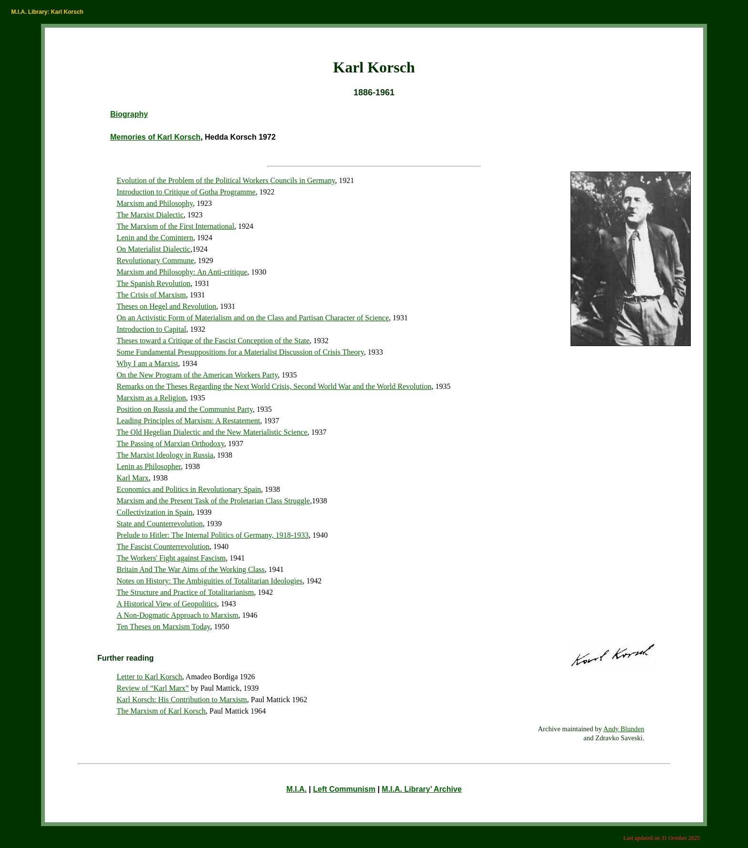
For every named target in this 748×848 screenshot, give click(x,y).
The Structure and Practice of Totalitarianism (185, 592)
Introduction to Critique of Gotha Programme (185, 192)
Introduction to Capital (151, 329)
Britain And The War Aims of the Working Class (190, 569)
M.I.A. (296, 789)
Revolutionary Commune (155, 260)
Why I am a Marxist (147, 363)
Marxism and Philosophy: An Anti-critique (181, 272)
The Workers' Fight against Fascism (171, 558)
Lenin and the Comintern (154, 238)
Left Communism (344, 789)
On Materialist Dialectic (153, 249)
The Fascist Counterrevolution (162, 546)
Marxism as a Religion (151, 398)
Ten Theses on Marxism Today (163, 627)
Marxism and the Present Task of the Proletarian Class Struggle (213, 501)
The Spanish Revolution (153, 283)
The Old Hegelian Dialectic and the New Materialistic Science (211, 432)
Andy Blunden (623, 729)
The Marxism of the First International (175, 226)
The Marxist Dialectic (149, 215)
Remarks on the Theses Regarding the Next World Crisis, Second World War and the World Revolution (273, 386)
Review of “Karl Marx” (152, 688)
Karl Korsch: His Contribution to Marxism (181, 699)
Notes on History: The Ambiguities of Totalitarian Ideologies (209, 581)
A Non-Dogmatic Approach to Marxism (177, 615)
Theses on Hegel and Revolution (166, 306)
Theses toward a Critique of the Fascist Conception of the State (212, 341)
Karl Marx (132, 478)
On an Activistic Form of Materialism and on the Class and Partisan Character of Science (252, 318)
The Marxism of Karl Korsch (161, 711)
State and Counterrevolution (159, 524)
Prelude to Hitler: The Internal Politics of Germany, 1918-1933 (212, 535)
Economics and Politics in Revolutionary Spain (188, 489)
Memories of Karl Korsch (155, 137)
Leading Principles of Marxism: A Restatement (188, 421)
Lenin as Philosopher (148, 466)
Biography (129, 114)
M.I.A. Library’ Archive (421, 789)
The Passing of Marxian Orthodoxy (170, 443)
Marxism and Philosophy (154, 203)
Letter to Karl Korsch (149, 677)
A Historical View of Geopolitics (166, 604)
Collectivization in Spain (154, 512)
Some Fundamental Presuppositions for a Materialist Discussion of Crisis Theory (240, 352)
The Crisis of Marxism (151, 295)
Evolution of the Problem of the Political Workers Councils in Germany (225, 180)
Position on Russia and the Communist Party (184, 409)
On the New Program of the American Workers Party (197, 375)
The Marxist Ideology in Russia (164, 455)
